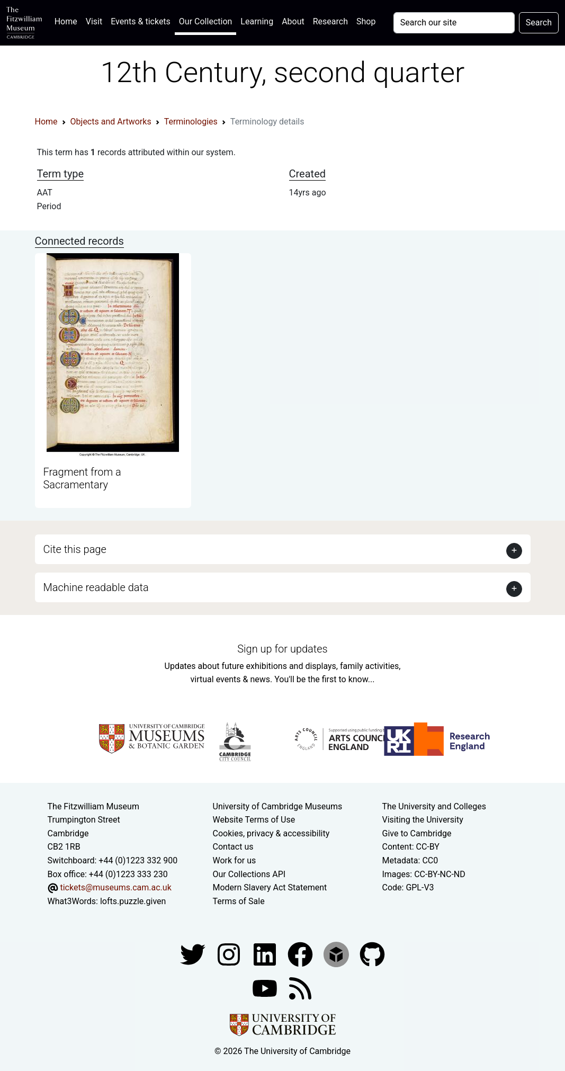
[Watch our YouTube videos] (266, 988)
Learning (256, 21)
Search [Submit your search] (539, 22)
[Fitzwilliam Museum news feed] (300, 988)
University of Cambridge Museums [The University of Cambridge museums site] (278, 806)
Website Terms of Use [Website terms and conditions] (254, 820)
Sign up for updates (282, 648)
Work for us (234, 860)
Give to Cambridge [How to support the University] (416, 833)
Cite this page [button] (74, 549)
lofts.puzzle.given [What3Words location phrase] (133, 901)
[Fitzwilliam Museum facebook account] (266, 954)
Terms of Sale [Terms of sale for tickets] (239, 901)
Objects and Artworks (110, 122)
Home (68, 20)
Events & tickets (141, 21)
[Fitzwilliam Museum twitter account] (194, 954)
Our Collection (205, 21)
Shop (365, 21)
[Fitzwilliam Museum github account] (372, 954)
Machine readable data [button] (96, 587)
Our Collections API (249, 874)
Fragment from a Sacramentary (82, 478)
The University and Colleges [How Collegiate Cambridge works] (434, 806)
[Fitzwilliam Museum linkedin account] (301, 954)
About (293, 21)
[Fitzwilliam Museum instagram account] (230, 954)
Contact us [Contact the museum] (233, 847)
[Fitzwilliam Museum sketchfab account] (337, 954)
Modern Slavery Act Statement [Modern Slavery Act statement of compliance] (270, 887)
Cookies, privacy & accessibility (271, 833)
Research (330, 21)
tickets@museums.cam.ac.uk (115, 887)
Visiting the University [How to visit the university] (422, 820)
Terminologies (191, 122)
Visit (94, 21)
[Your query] (454, 22)
